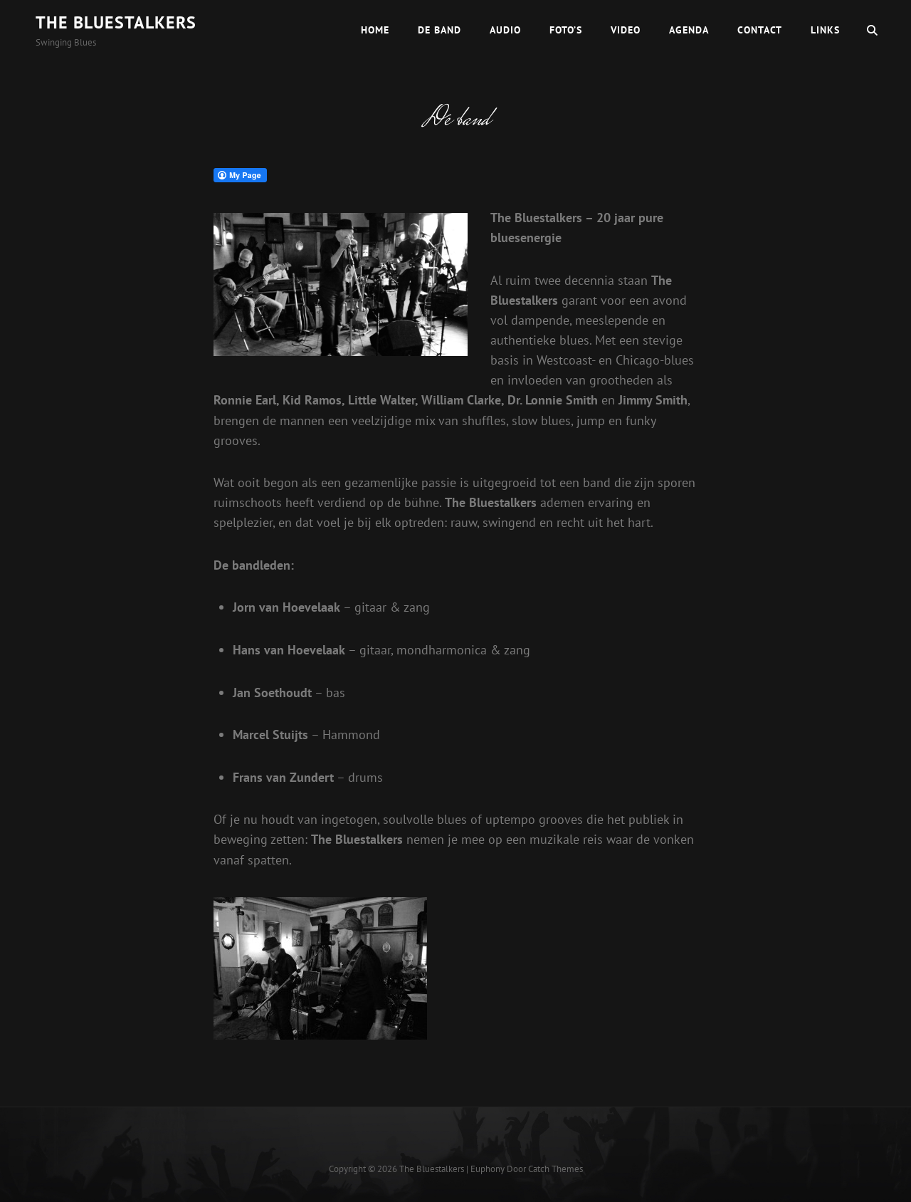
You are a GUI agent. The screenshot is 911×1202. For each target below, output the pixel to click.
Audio (505, 29)
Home (375, 29)
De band (439, 29)
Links (825, 29)
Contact (759, 29)
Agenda (689, 29)
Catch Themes (555, 1169)
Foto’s (565, 29)
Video (626, 29)
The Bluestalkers (116, 22)
